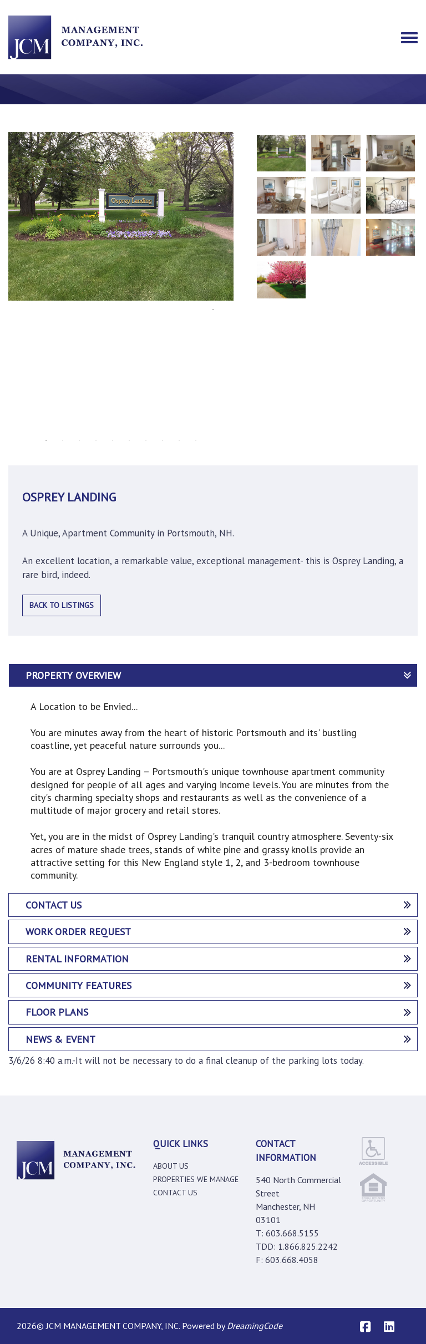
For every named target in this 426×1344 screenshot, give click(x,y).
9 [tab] (179, 440)
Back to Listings (61, 605)
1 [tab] (46, 440)
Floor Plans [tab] (219, 1012)
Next (241, 281)
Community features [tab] (219, 985)
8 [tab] (162, 440)
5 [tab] (112, 440)
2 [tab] (62, 440)
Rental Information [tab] (219, 958)
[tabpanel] (121, 216)
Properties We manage (196, 1179)
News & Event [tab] (219, 1039)
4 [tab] (96, 440)
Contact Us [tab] (219, 905)
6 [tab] (129, 440)
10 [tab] (195, 440)
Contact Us (175, 1193)
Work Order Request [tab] (219, 931)
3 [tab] (79, 440)
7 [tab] (145, 440)
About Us (171, 1166)
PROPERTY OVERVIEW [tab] (219, 675)
